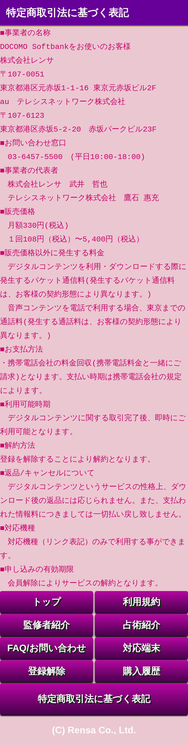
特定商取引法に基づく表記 (94, 699)
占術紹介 (141, 625)
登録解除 (46, 671)
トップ (46, 601)
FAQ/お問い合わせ (46, 648)
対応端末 (141, 648)
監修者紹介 (46, 625)
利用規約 (141, 601)
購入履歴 (141, 671)
